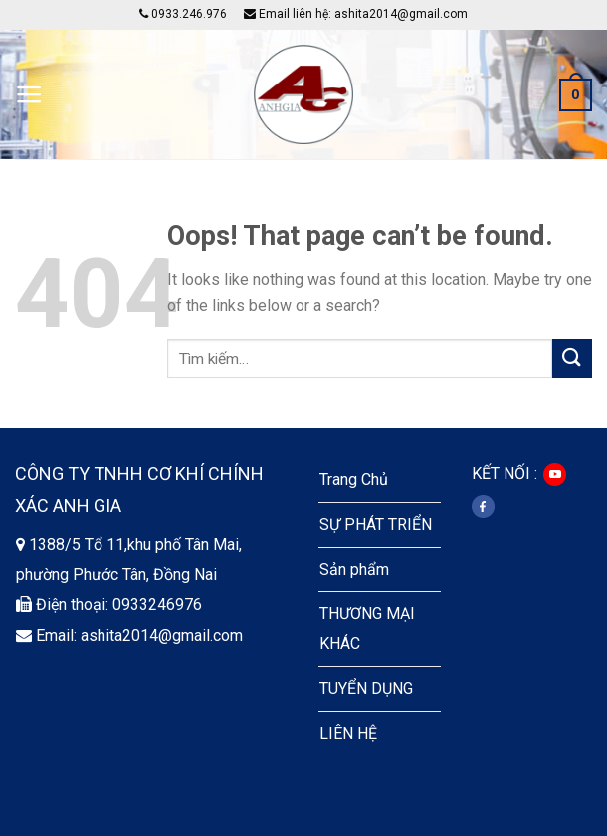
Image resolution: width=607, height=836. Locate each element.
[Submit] (572, 358)
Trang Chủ (353, 479)
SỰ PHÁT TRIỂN (375, 524)
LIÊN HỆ (348, 733)
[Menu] (29, 94)
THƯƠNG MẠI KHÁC (367, 628)
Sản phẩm (354, 569)
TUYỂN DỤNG (366, 688)
